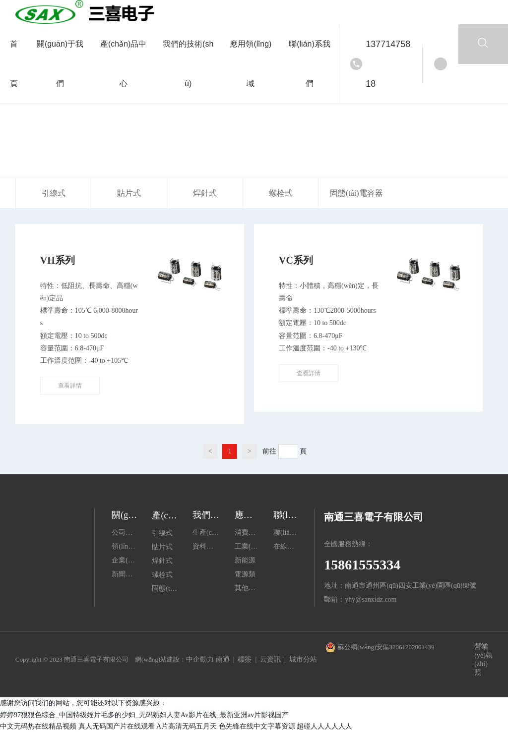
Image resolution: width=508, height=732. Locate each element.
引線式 (53, 193)
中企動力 (200, 659)
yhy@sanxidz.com (370, 599)
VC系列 (296, 260)
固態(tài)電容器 (356, 193)
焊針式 (205, 193)
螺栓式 (281, 193)
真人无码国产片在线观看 (116, 726)
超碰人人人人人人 (324, 726)
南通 (223, 659)
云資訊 (270, 659)
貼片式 (129, 193)
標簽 (245, 659)
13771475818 (388, 64)
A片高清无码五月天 (186, 726)
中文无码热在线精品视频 (38, 726)
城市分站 (303, 659)
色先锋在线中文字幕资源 (257, 726)
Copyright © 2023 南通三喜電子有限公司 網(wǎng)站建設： (100, 659)
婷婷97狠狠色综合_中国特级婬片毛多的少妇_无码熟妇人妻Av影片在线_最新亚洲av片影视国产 (144, 715)
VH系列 (57, 260)
